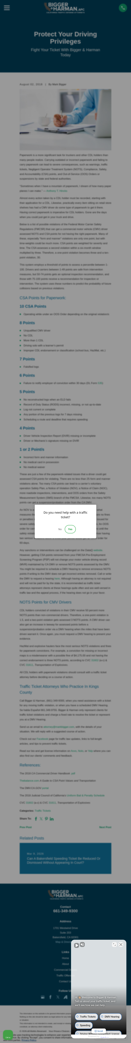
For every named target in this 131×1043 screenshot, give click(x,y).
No (60, 529)
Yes (70, 529)
